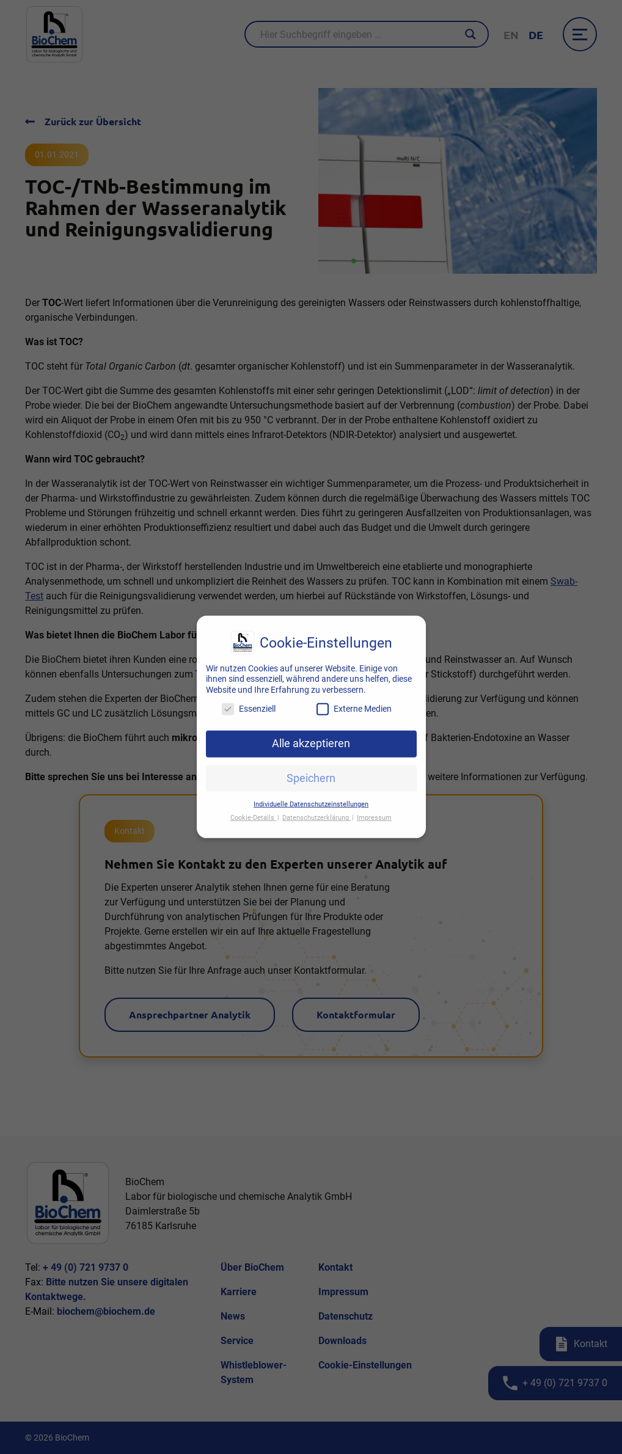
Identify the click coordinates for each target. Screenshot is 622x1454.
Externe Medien (354, 701)
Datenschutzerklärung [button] (316, 810)
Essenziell (249, 701)
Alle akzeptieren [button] (311, 736)
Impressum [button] (374, 810)
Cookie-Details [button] (253, 810)
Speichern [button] (311, 770)
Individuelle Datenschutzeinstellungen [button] (311, 796)
